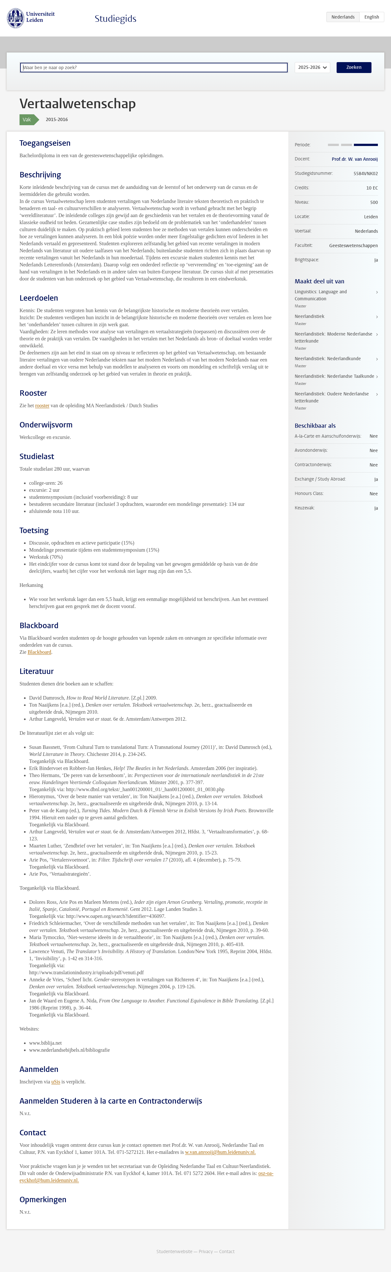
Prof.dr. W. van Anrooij (355, 159)
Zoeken (354, 67)
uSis (56, 1081)
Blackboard (39, 652)
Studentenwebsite (174, 1252)
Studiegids (116, 19)
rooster (42, 405)
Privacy (206, 1252)
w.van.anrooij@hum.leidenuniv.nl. (220, 1152)
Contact (227, 1252)
